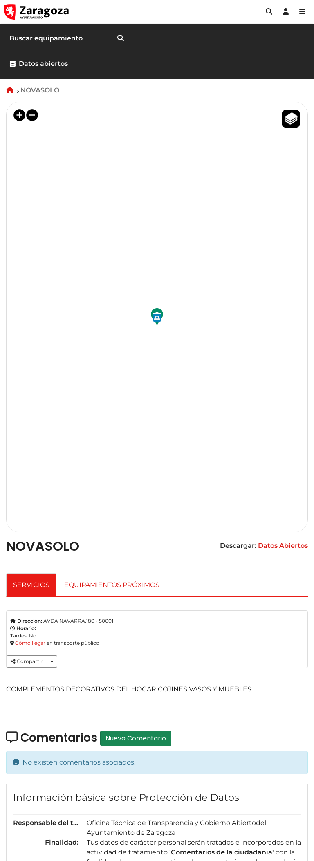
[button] (269, 12)
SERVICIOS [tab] (31, 585)
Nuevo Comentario (135, 738)
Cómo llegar (30, 643)
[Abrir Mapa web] (302, 12)
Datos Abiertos (283, 545)
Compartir (27, 661)
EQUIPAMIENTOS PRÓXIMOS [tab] (111, 585)
